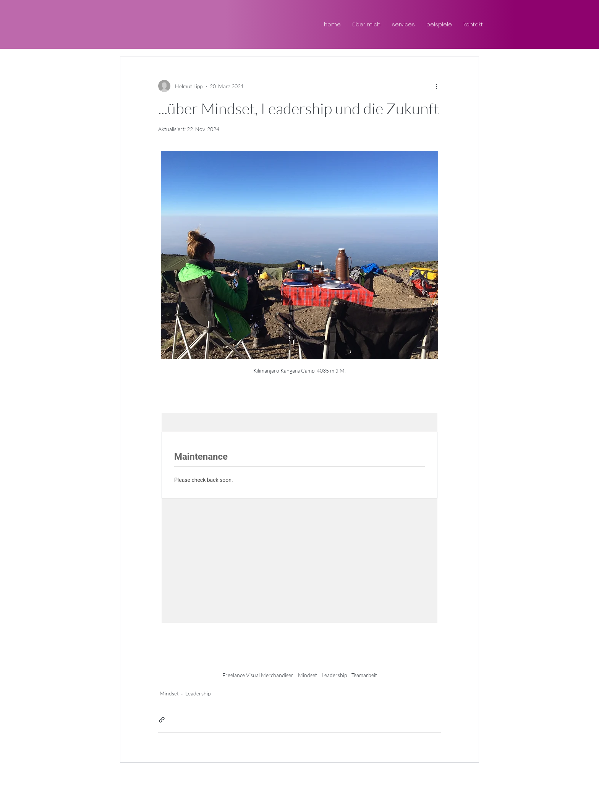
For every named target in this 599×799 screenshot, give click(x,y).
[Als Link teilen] (161, 719)
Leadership (334, 675)
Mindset (307, 675)
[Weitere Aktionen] (436, 86)
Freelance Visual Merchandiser (257, 675)
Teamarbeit (364, 675)
